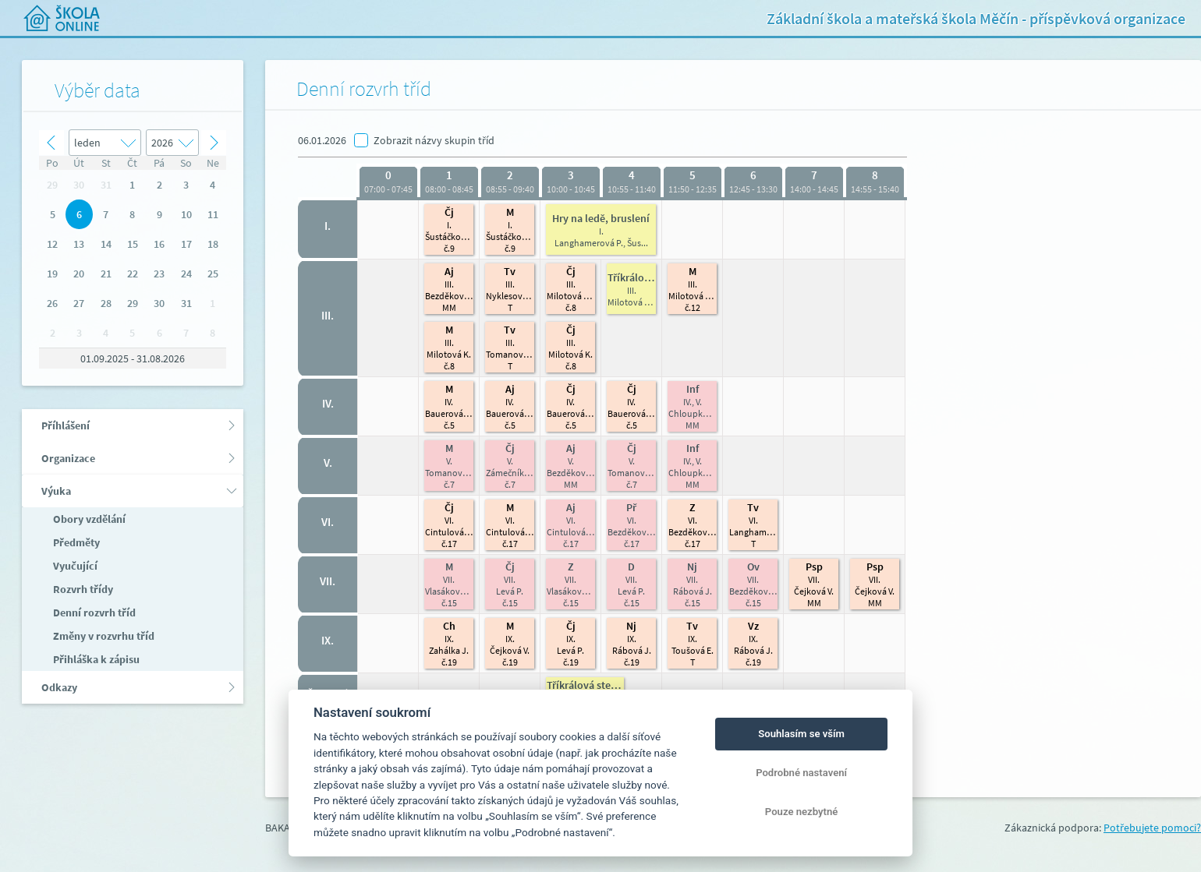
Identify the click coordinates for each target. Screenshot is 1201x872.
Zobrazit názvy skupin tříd (434, 140)
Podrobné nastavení (801, 772)
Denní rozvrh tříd (93, 612)
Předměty (75, 542)
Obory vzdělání (88, 519)
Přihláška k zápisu (95, 659)
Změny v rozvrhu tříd (102, 636)
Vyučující (74, 566)
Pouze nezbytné (801, 811)
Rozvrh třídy (82, 589)
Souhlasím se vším (801, 734)
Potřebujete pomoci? (1152, 828)
